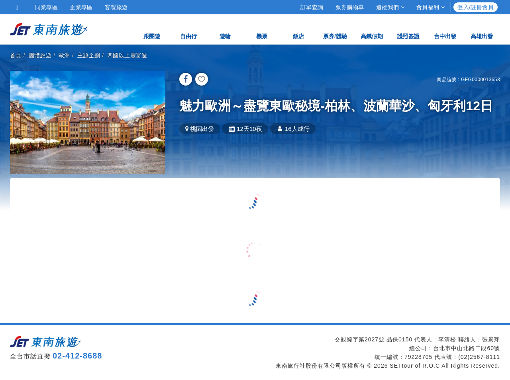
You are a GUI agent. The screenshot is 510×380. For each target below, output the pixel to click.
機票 (262, 28)
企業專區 (81, 7)
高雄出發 (482, 28)
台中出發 (445, 28)
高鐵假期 (372, 28)
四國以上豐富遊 (127, 55)
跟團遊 (151, 28)
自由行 (188, 28)
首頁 (16, 55)
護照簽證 (408, 28)
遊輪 (225, 28)
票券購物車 (349, 7)
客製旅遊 (116, 7)
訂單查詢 (312, 7)
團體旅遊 (40, 55)
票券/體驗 (335, 28)
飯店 (298, 28)
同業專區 (46, 7)
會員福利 (430, 7)
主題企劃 (88, 55)
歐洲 (64, 55)
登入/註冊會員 (475, 7)
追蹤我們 (390, 7)
